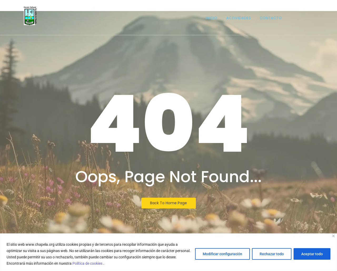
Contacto (271, 18)
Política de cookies (87, 263)
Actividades (238, 18)
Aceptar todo (312, 254)
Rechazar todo (272, 254)
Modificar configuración (222, 254)
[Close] (333, 236)
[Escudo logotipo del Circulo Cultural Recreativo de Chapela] (30, 16)
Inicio (211, 18)
